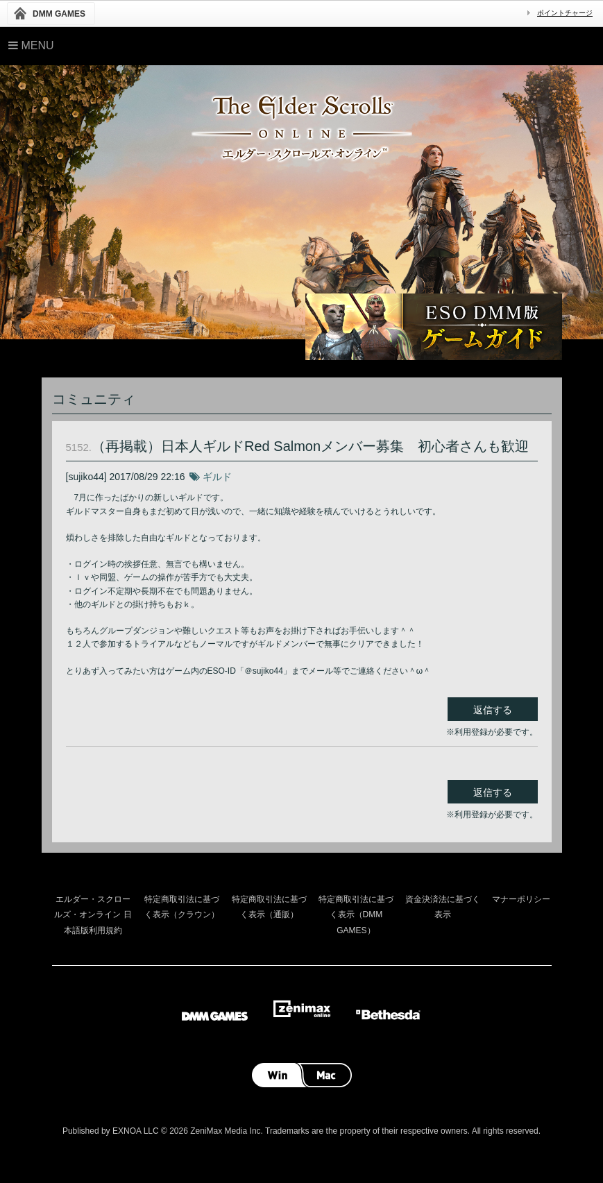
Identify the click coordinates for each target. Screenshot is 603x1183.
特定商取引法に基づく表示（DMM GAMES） (356, 914)
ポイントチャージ (565, 13)
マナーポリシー (521, 899)
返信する (492, 709)
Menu (31, 45)
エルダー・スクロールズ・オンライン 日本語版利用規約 (92, 914)
